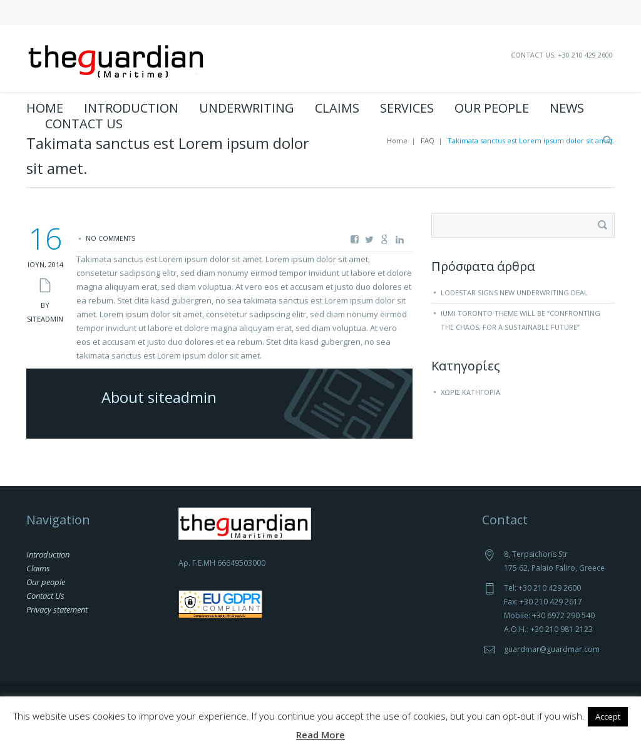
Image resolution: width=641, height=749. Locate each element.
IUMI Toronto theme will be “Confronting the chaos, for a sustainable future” (520, 348)
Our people (491, 108)
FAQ (427, 169)
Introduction (131, 108)
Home (44, 108)
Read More (320, 734)
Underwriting (246, 108)
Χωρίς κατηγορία (470, 420)
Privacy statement (57, 638)
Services (407, 108)
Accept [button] (607, 716)
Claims (337, 108)
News (567, 108)
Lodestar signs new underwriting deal (514, 321)
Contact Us (84, 124)
